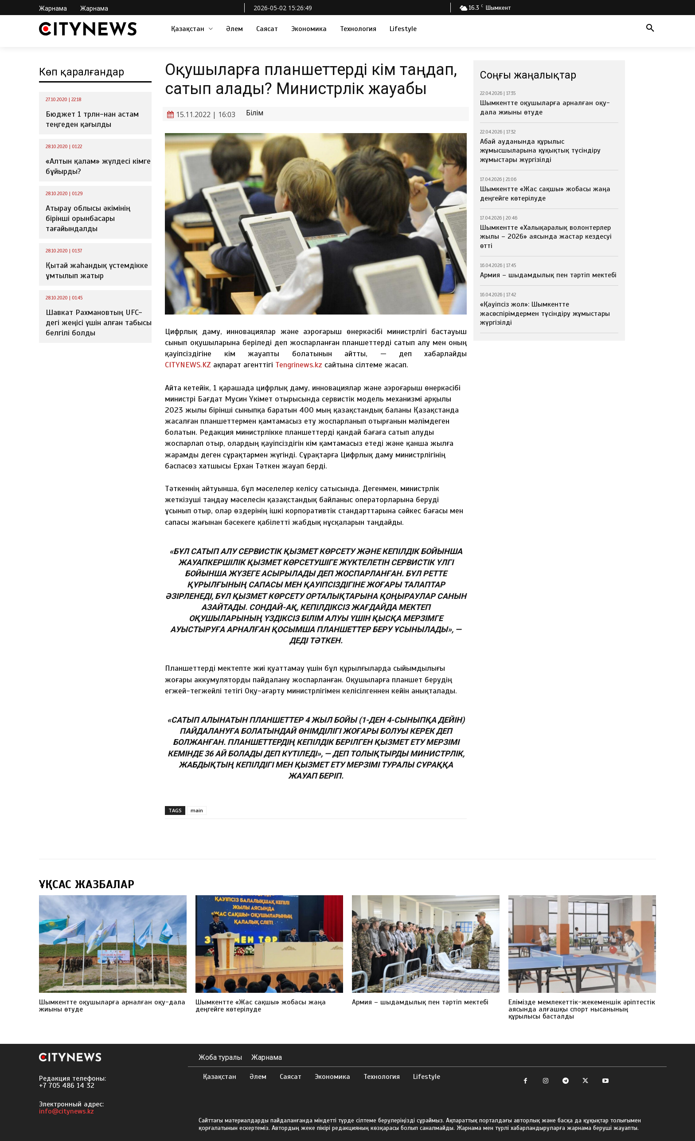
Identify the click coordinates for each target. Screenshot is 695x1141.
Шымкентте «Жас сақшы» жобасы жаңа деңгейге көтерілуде (545, 194)
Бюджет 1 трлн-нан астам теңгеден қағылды (92, 119)
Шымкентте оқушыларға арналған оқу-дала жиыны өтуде (112, 1006)
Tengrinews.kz (298, 365)
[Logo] (88, 29)
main (197, 810)
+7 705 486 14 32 (66, 1085)
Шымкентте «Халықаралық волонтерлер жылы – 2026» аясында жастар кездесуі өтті (546, 237)
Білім (254, 113)
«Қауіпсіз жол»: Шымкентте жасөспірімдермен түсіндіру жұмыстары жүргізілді (545, 313)
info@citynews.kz (66, 1111)
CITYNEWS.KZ (188, 365)
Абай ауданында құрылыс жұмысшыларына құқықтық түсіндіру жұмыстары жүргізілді (540, 151)
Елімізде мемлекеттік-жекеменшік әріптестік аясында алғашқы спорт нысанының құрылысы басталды (581, 1009)
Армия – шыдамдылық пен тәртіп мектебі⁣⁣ (548, 275)
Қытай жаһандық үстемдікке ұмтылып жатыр (97, 270)
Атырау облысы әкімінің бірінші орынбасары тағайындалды (88, 218)
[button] (650, 29)
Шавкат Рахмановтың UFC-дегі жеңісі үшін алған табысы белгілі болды (99, 322)
